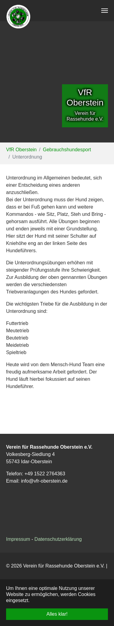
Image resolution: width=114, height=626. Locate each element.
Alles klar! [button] (57, 614)
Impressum (18, 539)
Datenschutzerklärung (58, 539)
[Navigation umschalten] (104, 10)
